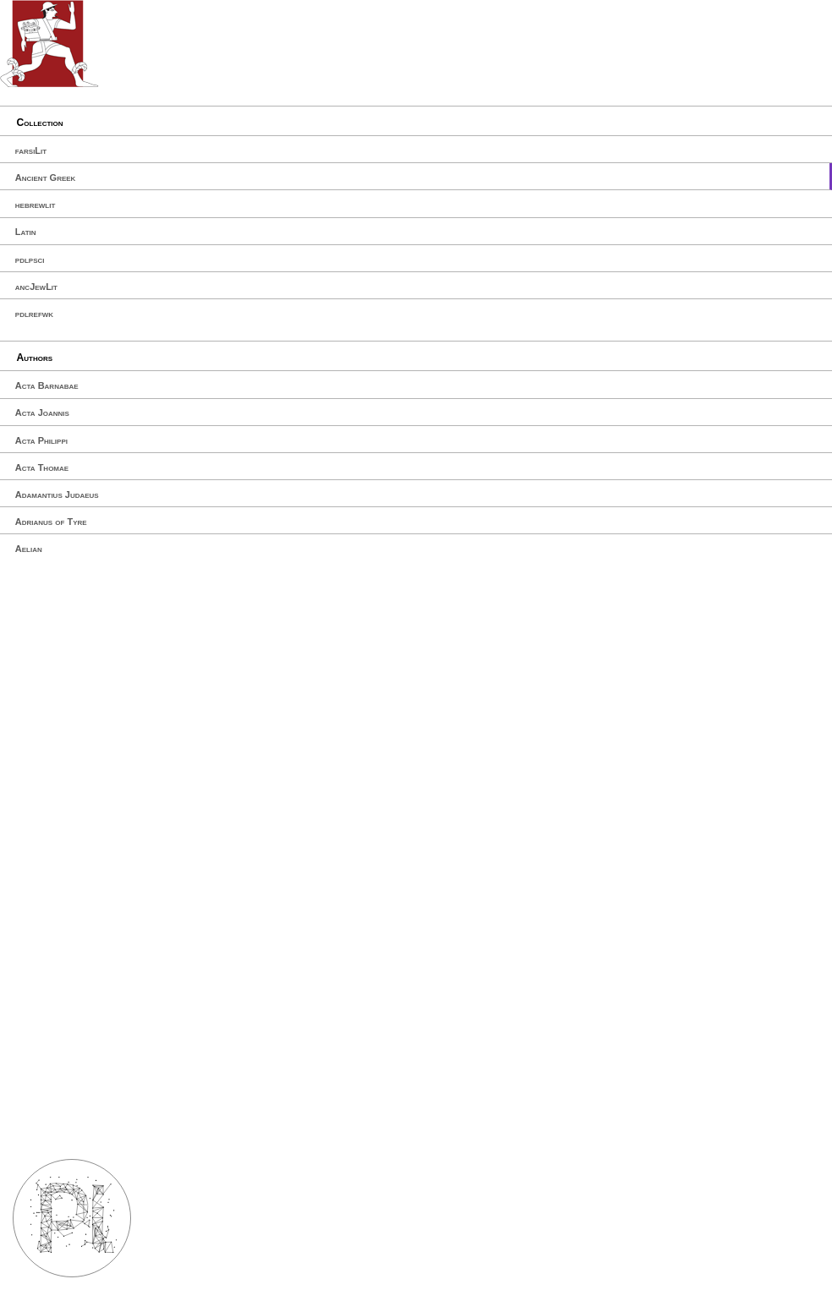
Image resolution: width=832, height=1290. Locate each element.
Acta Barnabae (47, 385)
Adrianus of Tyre (51, 522)
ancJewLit (36, 287)
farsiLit (31, 150)
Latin (25, 232)
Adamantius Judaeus (57, 494)
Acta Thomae (41, 467)
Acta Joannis (42, 412)
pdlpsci (30, 259)
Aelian (28, 549)
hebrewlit (35, 205)
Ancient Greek (45, 177)
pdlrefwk (34, 314)
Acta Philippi (41, 440)
